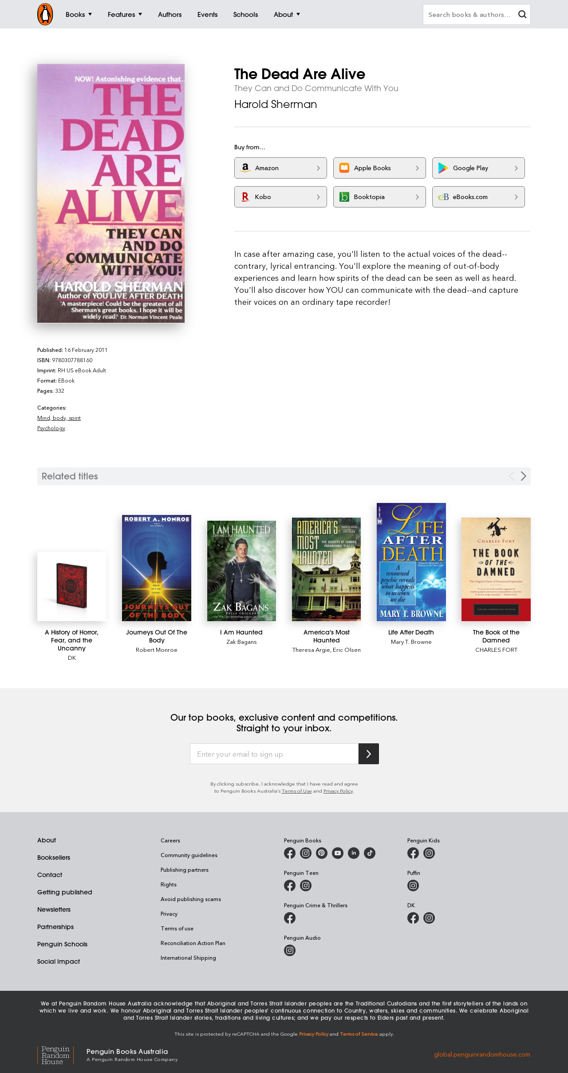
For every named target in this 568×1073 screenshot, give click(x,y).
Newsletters (54, 909)
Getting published (64, 892)
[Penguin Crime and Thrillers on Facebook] (290, 918)
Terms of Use (297, 790)
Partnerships (55, 927)
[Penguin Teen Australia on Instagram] (306, 885)
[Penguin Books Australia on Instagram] (306, 853)
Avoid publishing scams (191, 899)
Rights (169, 884)
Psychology (51, 428)
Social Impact (58, 961)
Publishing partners (185, 870)
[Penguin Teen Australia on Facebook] (290, 885)
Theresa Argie (311, 649)
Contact (49, 875)
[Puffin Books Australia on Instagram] (413, 885)
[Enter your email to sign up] (274, 754)
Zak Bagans (241, 641)
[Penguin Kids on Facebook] (413, 853)
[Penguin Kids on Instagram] (429, 853)
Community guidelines (189, 855)
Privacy (169, 913)
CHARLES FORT (496, 649)
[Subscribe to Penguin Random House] (369, 753)
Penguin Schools (62, 944)
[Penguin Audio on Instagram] (290, 950)
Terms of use (177, 928)
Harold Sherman (275, 104)
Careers (170, 840)
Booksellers (53, 858)
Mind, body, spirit (59, 418)
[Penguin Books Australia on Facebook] (290, 853)
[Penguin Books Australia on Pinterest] (321, 853)
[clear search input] (522, 15)
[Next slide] (523, 476)
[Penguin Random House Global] (62, 1054)
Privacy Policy (338, 790)
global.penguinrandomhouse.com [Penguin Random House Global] (482, 1054)
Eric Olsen (347, 649)
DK (72, 657)
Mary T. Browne (411, 641)
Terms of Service (359, 1033)
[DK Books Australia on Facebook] (413, 918)
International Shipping (188, 957)
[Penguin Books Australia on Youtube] (337, 853)
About (46, 840)
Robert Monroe (157, 649)
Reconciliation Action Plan (193, 943)
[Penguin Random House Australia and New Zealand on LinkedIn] (353, 853)
